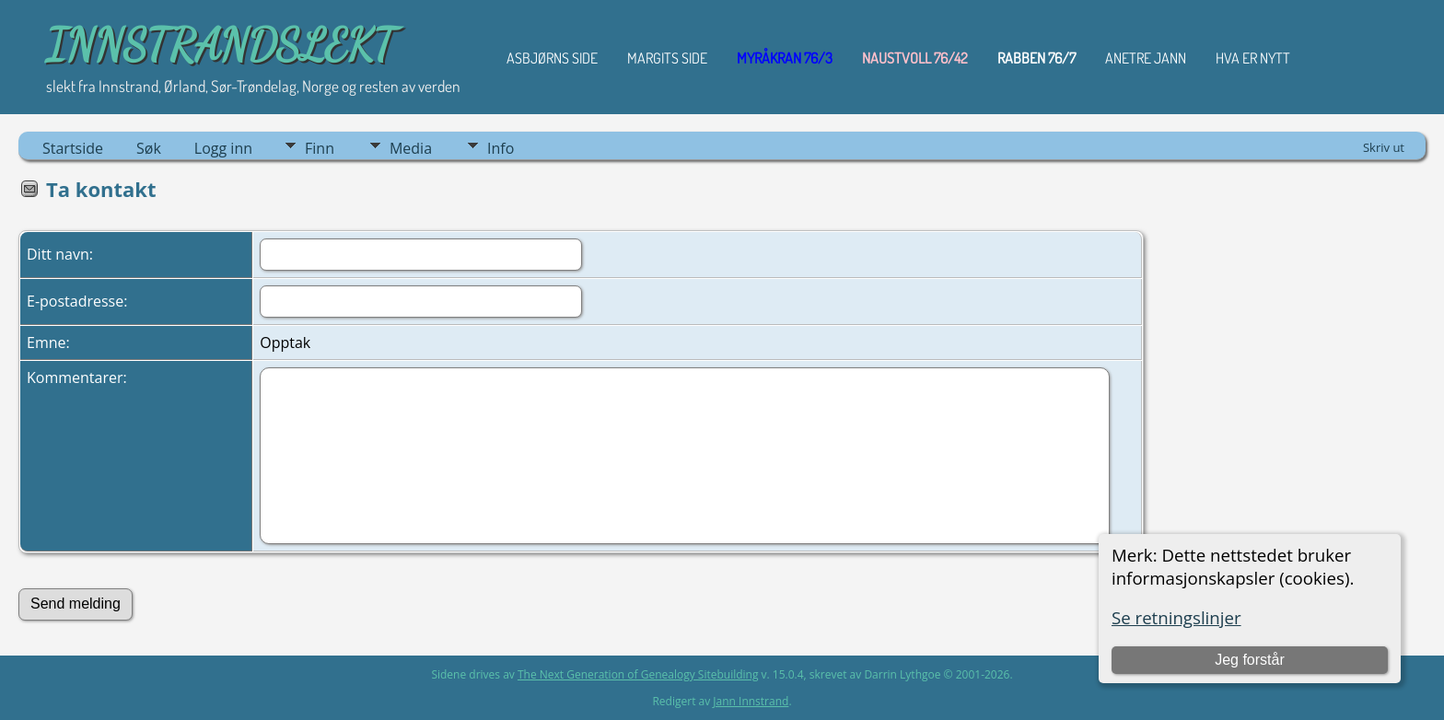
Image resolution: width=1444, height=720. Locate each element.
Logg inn (223, 148)
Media (411, 148)
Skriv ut (1383, 147)
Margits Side (667, 58)
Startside (72, 148)
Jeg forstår (1250, 660)
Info (500, 148)
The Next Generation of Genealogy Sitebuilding (638, 674)
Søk (148, 148)
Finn (319, 148)
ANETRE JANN (1145, 58)
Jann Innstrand (750, 701)
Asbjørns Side (552, 58)
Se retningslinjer (1176, 617)
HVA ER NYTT (1253, 58)
